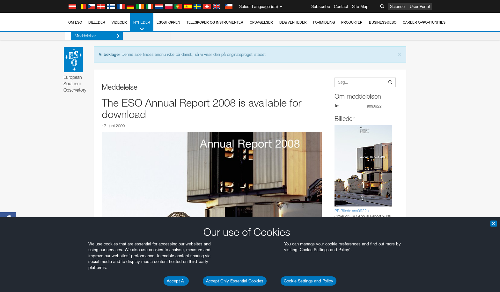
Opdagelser (261, 22)
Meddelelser (91, 36)
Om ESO (75, 22)
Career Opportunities (424, 22)
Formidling (324, 22)
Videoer (119, 22)
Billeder (96, 22)
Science (397, 6)
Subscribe (320, 6)
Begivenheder (293, 22)
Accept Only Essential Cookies (234, 280)
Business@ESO (382, 22)
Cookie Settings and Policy (308, 280)
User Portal (420, 6)
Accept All (176, 280)
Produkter (352, 22)
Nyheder (141, 26)
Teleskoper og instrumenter (215, 22)
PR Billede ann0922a (352, 210)
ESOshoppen (168, 22)
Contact (341, 6)
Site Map (360, 6)
